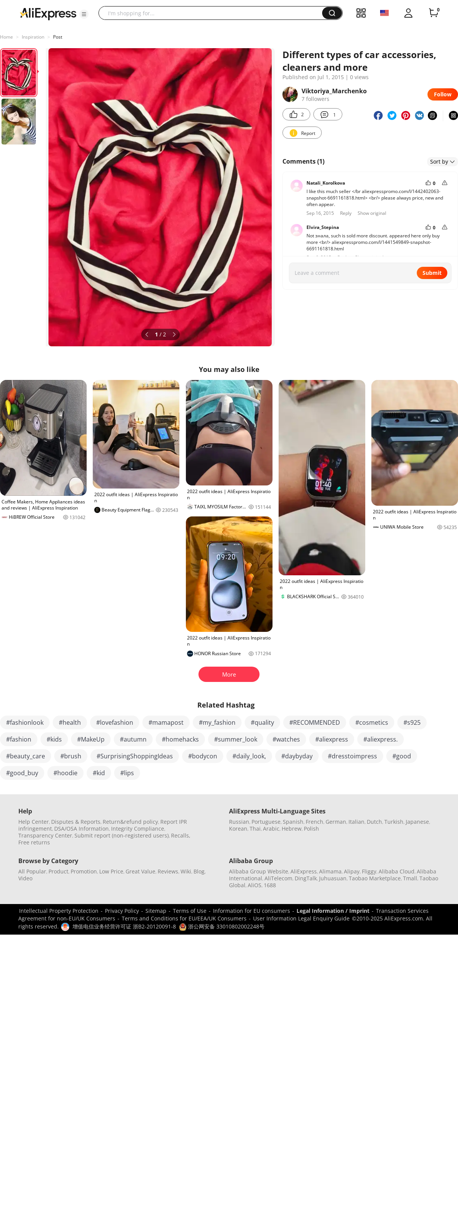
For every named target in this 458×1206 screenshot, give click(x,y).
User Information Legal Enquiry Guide (301, 918)
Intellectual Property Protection (58, 910)
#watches (286, 739)
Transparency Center (45, 835)
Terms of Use (189, 910)
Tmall (410, 878)
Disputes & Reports (75, 821)
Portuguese (266, 821)
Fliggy (369, 871)
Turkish (393, 821)
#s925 (412, 722)
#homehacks (180, 739)
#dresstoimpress (352, 756)
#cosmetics (371, 722)
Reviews (168, 871)
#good (401, 756)
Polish (311, 828)
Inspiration (33, 37)
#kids (54, 739)
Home (6, 37)
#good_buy (22, 773)
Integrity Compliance (137, 828)
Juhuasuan (333, 878)
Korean (238, 828)
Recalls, (180, 835)
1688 (270, 885)
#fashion (18, 739)
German (336, 821)
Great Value (140, 871)
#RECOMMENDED (314, 722)
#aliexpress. (380, 739)
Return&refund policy (130, 821)
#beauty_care (25, 756)
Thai (255, 828)
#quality (262, 722)
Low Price (111, 871)
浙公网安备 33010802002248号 (221, 926)
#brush (70, 756)
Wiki (186, 871)
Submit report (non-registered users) (121, 835)
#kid (99, 773)
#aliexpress (331, 739)
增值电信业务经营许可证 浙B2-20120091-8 (124, 926)
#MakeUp (91, 739)
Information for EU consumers (251, 910)
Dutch (374, 821)
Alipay (352, 871)
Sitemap (155, 910)
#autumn (133, 739)
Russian (239, 821)
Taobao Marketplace (375, 878)
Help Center (33, 821)
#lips (127, 773)
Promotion (84, 871)
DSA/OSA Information (81, 828)
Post (57, 37)
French (314, 821)
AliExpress (303, 871)
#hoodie (65, 773)
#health (70, 722)
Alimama (330, 871)
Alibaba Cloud (396, 871)
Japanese (417, 821)
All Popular (32, 871)
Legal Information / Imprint (333, 910)
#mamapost (166, 722)
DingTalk (306, 878)
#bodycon (202, 756)
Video (25, 878)
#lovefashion (114, 722)
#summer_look (235, 739)
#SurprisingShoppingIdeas (135, 756)
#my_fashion (217, 722)
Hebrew (292, 828)
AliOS (254, 885)
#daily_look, (249, 756)
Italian (356, 821)
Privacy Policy (122, 910)
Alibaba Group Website (258, 871)
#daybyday (297, 756)
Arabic (271, 828)
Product (58, 871)
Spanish (293, 821)
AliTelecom (278, 878)
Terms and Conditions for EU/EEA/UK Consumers (184, 918)
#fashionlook (25, 722)
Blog (199, 871)
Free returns (34, 842)
